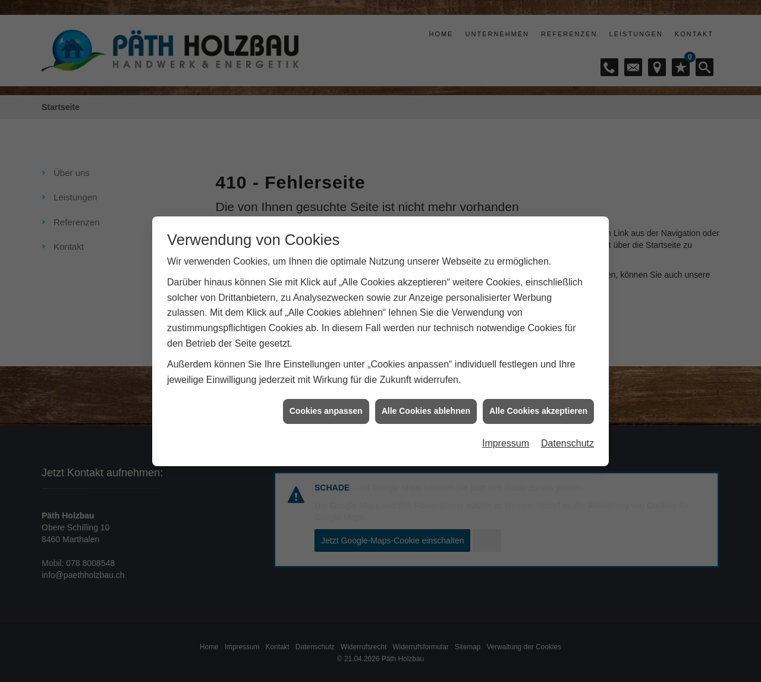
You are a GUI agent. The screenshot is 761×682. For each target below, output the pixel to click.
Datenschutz (567, 436)
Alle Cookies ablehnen (426, 404)
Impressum (505, 436)
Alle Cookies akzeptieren (538, 404)
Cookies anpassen (326, 404)
